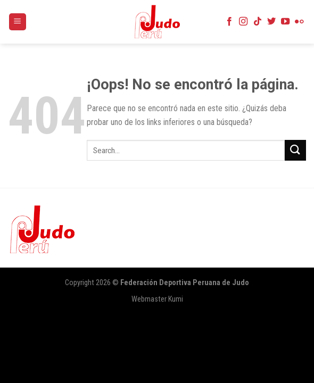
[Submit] (295, 150)
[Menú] (18, 22)
